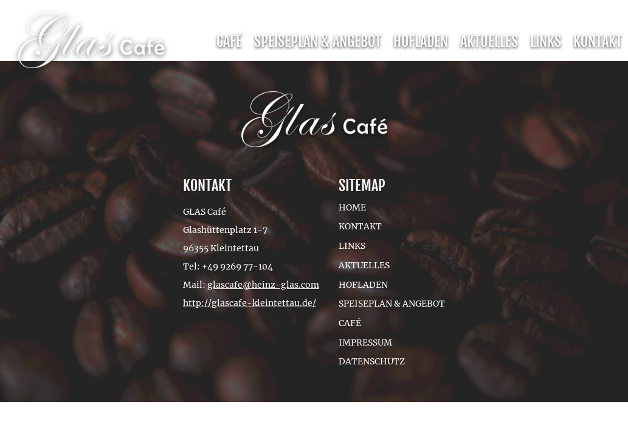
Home (352, 207)
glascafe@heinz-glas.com (263, 284)
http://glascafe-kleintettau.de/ (249, 302)
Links (545, 41)
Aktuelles (489, 41)
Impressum (365, 342)
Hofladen (420, 41)
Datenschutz (372, 361)
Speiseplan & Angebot (317, 41)
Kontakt (597, 41)
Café (229, 41)
